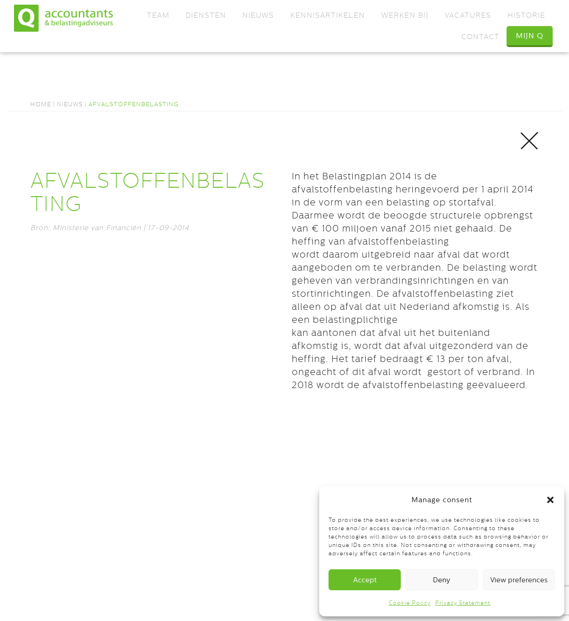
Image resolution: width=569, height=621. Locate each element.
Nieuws (258, 15)
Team (158, 15)
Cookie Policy (410, 603)
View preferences (519, 580)
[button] (550, 500)
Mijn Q (529, 35)
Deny (441, 580)
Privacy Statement (462, 603)
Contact (480, 37)
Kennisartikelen (327, 15)
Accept (365, 580)
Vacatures (468, 15)
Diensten (205, 15)
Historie (526, 15)
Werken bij (404, 15)
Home (40, 104)
